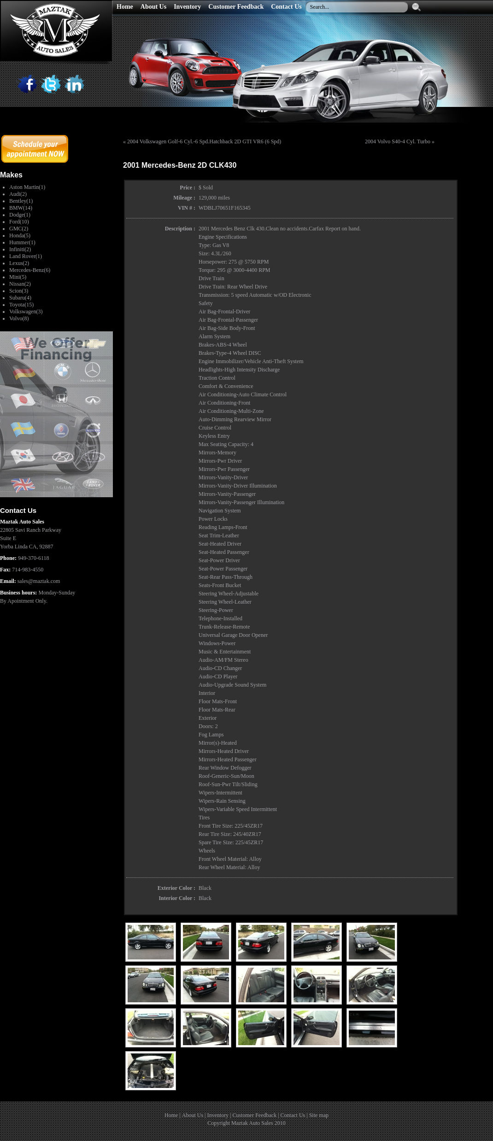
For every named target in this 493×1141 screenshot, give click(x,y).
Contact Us (293, 1115)
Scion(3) (18, 291)
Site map (319, 1115)
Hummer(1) (22, 242)
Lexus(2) (19, 263)
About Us (192, 1115)
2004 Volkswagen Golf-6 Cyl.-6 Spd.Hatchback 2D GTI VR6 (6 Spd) (204, 141)
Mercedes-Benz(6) (29, 270)
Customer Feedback (255, 1115)
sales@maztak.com (39, 581)
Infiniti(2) (20, 249)
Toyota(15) (21, 304)
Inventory (218, 1115)
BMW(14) (20, 208)
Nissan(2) (20, 284)
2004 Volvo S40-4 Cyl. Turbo (397, 141)
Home (171, 1115)
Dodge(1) (19, 215)
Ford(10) (19, 221)
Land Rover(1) (25, 256)
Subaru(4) (20, 297)
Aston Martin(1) (27, 187)
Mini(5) (17, 277)
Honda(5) (19, 235)
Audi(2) (18, 194)
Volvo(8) (19, 318)
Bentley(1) (21, 201)
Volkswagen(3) (25, 311)
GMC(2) (18, 228)
